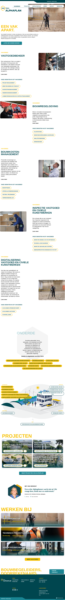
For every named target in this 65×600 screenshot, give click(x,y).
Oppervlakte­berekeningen (10, 191)
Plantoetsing (38, 131)
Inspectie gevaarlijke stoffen (43, 246)
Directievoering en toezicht (10, 86)
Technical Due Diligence (41, 243)
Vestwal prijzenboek (8, 194)
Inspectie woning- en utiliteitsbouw (44, 239)
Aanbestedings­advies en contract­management (16, 96)
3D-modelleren (6, 314)
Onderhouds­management (9, 92)
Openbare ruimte (33, 365)
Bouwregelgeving (7, 389)
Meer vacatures (32, 559)
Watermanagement (37, 360)
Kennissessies (38, 141)
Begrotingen (6, 187)
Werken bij (59, 6)
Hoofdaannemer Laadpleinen (13, 451)
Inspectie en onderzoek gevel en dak (40, 363)
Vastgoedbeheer (7, 386)
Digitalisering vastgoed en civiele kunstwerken (16, 397)
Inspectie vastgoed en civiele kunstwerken (15, 394)
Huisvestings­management (9, 89)
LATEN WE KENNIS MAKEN (11, 43)
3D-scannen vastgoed (8, 311)
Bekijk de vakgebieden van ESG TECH (32, 356)
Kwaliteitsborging (39, 138)
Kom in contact (55, 571)
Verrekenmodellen (8, 197)
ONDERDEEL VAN (52, 1)
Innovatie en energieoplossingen (51, 365)
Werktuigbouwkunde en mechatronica (18, 360)
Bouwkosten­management (9, 392)
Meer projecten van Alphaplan (32, 473)
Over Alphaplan (36, 6)
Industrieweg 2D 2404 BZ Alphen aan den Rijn (44, 593)
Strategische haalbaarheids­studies (15, 365)
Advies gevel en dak (52, 360)
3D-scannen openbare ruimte (10, 308)
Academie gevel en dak (20, 363)
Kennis (45, 6)
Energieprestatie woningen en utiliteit (45, 249)
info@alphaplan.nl (43, 580)
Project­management (8, 82)
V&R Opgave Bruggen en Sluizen (32, 368)
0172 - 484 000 (42, 581)
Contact (52, 6)
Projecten (27, 6)
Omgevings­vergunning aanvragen (44, 135)
